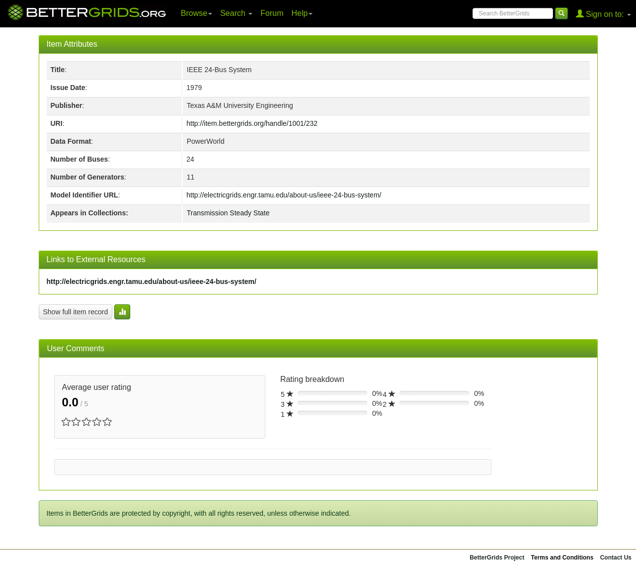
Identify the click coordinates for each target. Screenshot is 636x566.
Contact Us (616, 557)
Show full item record (75, 312)
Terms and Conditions (562, 557)
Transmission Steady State (228, 213)
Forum (271, 13)
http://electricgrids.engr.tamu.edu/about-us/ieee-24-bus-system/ (283, 195)
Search (236, 13)
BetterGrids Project (497, 557)
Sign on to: (603, 13)
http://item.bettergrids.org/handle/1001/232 (252, 123)
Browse (196, 13)
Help (302, 13)
